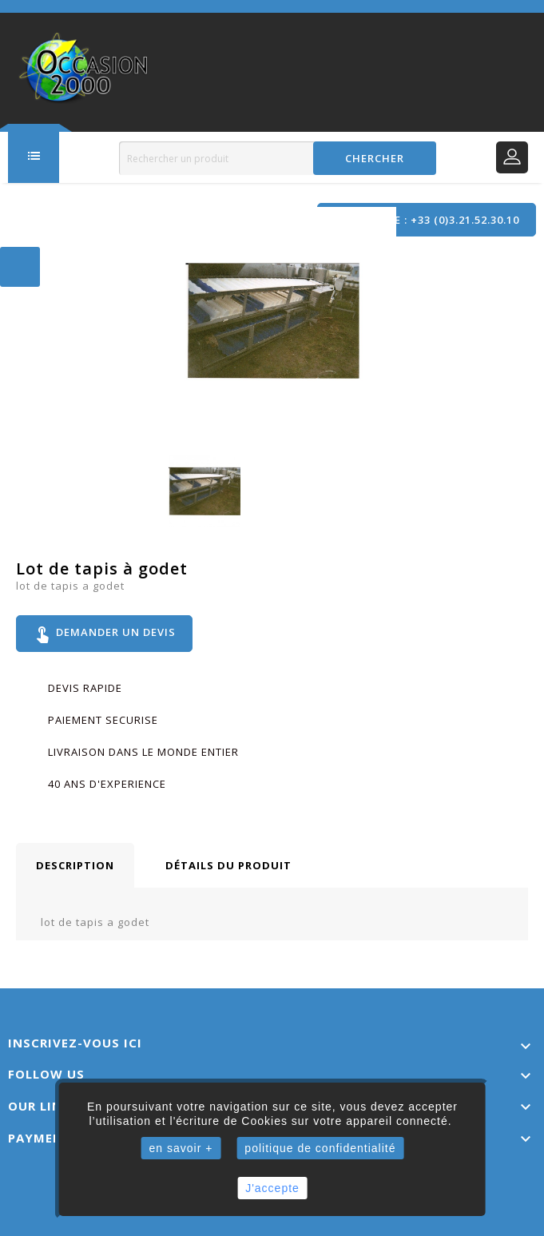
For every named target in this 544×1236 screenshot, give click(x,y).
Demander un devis (104, 633)
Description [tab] (75, 865)
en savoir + (180, 1148)
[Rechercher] (277, 158)
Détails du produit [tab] (228, 865)
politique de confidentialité (319, 1148)
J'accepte (272, 1188)
